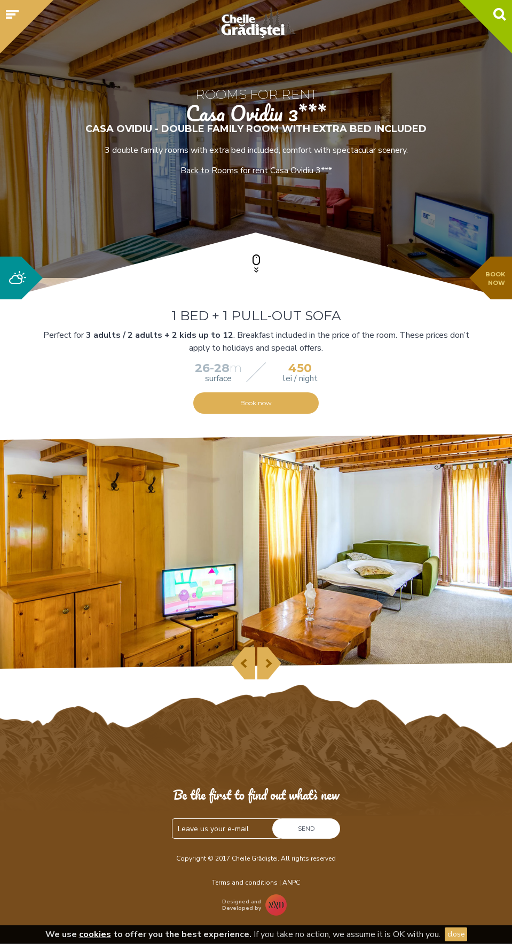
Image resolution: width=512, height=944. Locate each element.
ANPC (291, 882)
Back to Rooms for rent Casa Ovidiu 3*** (256, 170)
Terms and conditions (245, 882)
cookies (95, 934)
